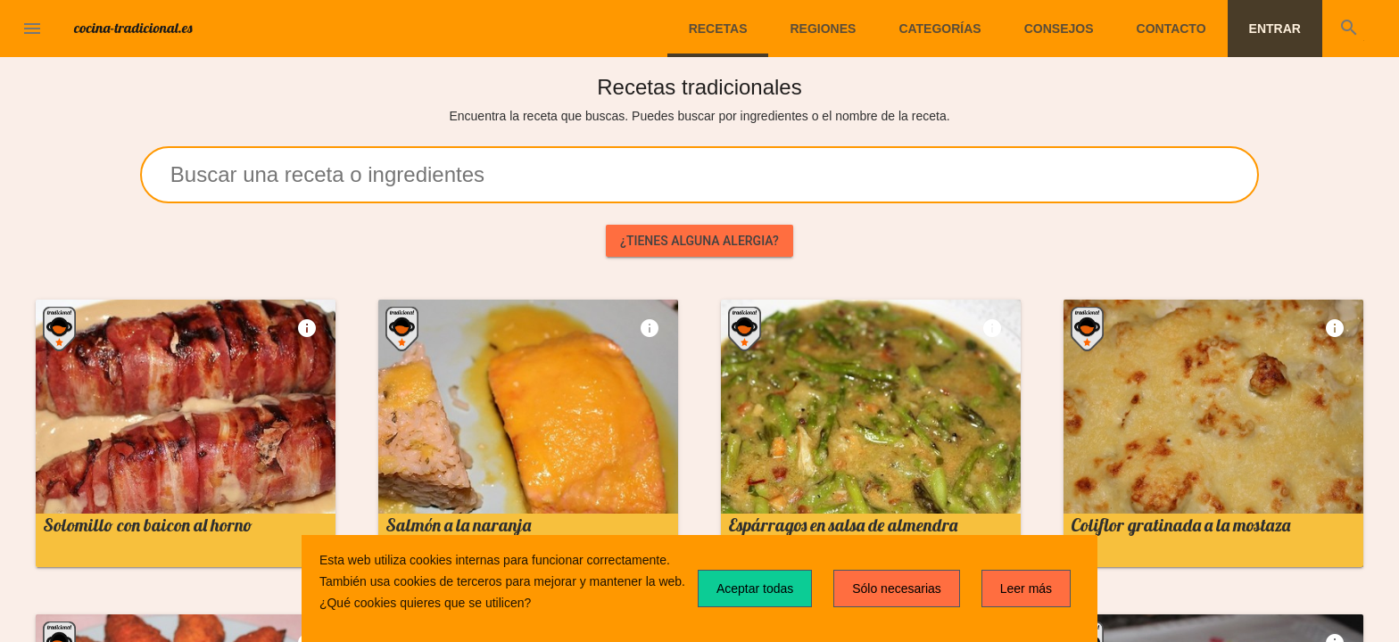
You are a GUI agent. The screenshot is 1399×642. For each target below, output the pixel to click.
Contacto (1171, 28)
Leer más (1026, 588)
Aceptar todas (754, 588)
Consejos (1059, 28)
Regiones (823, 28)
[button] (32, 28)
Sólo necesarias (896, 588)
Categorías (939, 28)
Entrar (1275, 28)
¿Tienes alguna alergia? (699, 241)
